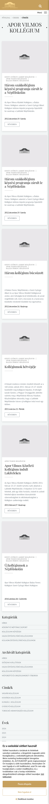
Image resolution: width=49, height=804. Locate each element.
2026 (4, 729)
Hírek (4, 623)
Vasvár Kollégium (10, 693)
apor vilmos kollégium (16, 79)
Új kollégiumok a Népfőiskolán (16, 567)
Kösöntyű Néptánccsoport (14, 627)
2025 (4, 733)
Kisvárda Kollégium (11, 698)
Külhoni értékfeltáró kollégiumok (19, 640)
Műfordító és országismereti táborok (20, 676)
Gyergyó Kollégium (11, 706)
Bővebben (12, 124)
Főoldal (6, 18)
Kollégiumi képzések (11, 632)
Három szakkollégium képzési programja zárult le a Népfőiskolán (24, 89)
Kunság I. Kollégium (11, 702)
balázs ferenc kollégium (17, 81)
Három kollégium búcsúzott (24, 273)
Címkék (25, 18)
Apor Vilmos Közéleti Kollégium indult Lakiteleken (19, 469)
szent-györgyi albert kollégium (19, 77)
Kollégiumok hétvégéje (20, 367)
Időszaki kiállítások (11, 662)
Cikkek (16, 18)
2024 (4, 737)
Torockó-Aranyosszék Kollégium (17, 711)
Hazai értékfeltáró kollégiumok (17, 636)
